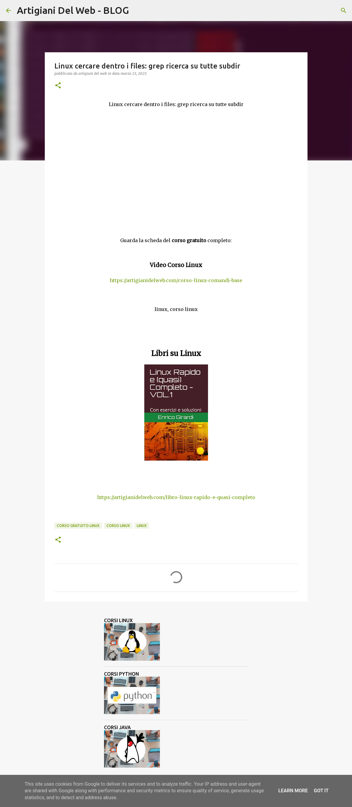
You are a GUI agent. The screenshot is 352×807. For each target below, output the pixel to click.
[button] (58, 86)
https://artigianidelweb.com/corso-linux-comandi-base (176, 280)
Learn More (293, 790)
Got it (321, 790)
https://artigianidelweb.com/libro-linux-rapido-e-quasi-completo (176, 497)
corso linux (118, 526)
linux (142, 526)
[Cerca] (137, 10)
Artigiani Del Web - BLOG (73, 10)
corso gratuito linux (78, 526)
